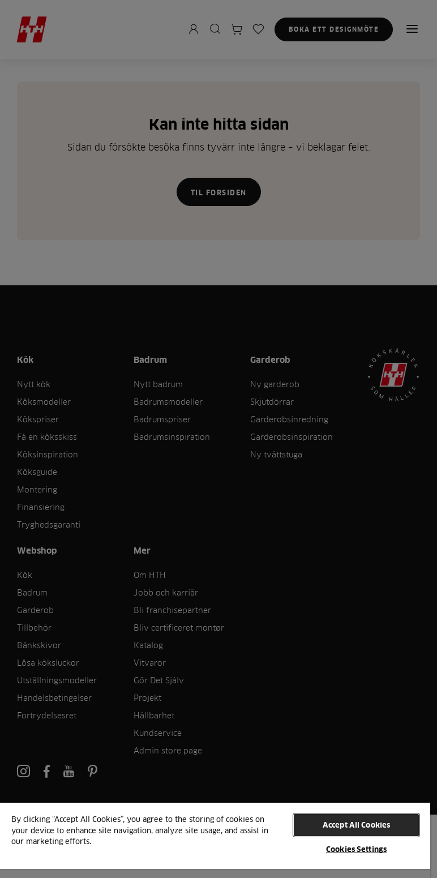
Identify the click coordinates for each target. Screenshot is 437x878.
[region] (215, 840)
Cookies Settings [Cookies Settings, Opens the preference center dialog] (356, 849)
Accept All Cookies (356, 824)
